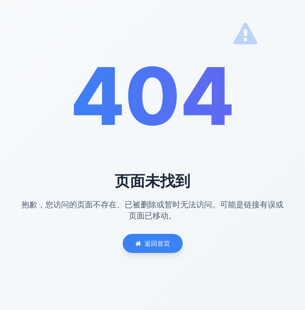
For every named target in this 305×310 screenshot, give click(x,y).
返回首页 (152, 243)
